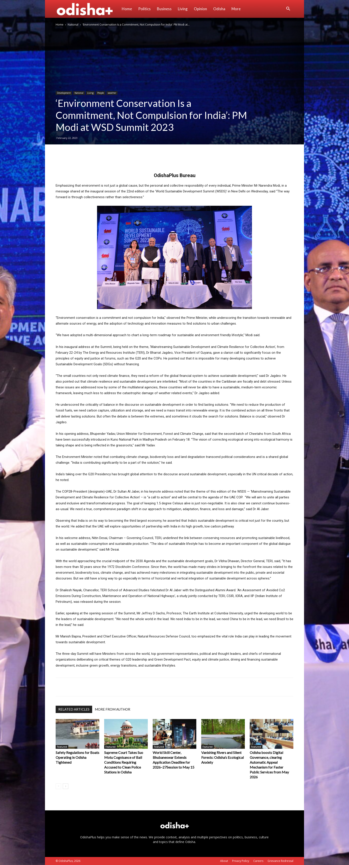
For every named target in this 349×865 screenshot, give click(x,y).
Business (164, 8)
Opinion (200, 8)
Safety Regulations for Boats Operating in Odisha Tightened (77, 757)
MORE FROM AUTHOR (112, 709)
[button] (288, 9)
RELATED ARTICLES (73, 709)
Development (64, 92)
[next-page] (65, 786)
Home (127, 8)
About (224, 861)
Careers (258, 861)
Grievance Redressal (280, 861)
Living (183, 8)
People (100, 92)
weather (112, 92)
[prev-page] (58, 786)
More (236, 8)
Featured (62, 746)
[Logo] (87, 9)
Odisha (219, 8)
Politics (144, 8)
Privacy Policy (240, 861)
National (73, 24)
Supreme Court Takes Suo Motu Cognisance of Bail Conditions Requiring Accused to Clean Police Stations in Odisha (123, 762)
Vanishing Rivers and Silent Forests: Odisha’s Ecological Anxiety (222, 757)
